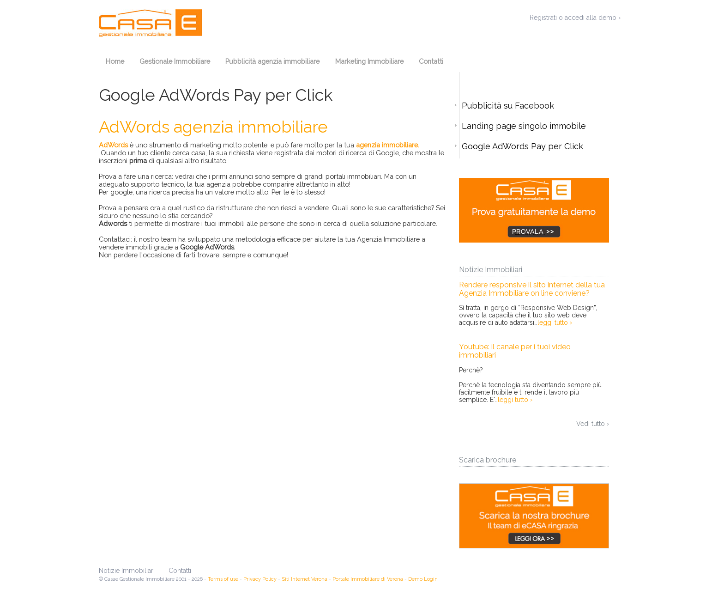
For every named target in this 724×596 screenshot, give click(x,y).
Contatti (431, 61)
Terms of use (223, 579)
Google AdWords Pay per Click (521, 146)
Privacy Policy (260, 579)
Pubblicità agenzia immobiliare (272, 61)
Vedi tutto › (592, 423)
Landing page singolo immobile (522, 126)
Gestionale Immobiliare (174, 61)
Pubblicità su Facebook (506, 105)
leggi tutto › (554, 322)
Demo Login (423, 579)
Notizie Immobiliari (127, 570)
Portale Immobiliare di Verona (367, 579)
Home (115, 61)
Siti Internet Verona (304, 579)
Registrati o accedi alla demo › (575, 17)
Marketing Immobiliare (369, 61)
